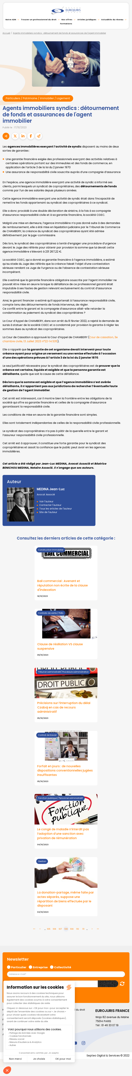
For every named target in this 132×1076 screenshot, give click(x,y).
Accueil (6, 33)
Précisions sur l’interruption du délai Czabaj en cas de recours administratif (64, 707)
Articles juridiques (86, 19)
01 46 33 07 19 (110, 1026)
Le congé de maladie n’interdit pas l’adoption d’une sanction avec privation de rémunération (63, 834)
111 (83, 930)
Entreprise (40, 967)
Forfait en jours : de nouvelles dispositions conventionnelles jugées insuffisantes (65, 771)
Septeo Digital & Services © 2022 (107, 1056)
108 (66, 930)
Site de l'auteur (48, 512)
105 (48, 930)
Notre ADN (10, 19)
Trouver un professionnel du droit (38, 19)
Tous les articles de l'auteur (55, 508)
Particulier (18, 967)
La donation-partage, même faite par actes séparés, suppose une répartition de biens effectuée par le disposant (64, 900)
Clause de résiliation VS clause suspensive (60, 647)
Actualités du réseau (112, 19)
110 (77, 930)
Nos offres (66, 19)
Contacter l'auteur (50, 505)
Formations (66, 23)
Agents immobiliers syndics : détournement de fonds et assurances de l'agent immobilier (59, 33)
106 (54, 930)
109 (71, 930)
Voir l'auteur (46, 501)
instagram (83, 1043)
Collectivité (62, 967)
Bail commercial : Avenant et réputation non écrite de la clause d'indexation (63, 585)
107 (60, 930)
